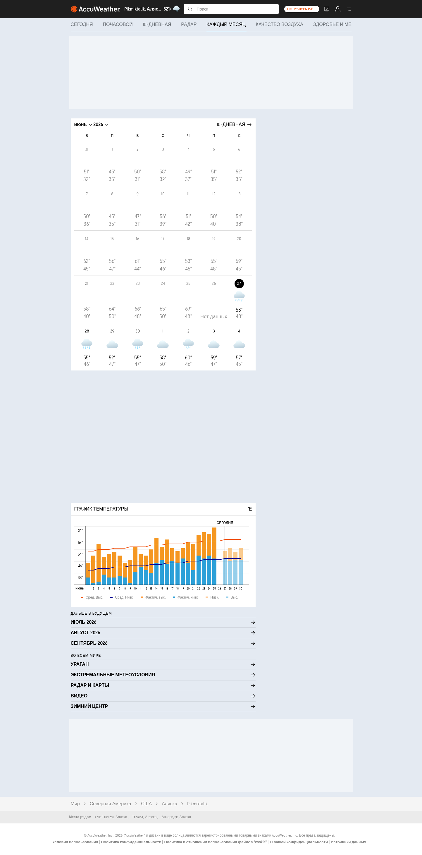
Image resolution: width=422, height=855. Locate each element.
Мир (75, 804)
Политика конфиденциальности (131, 842)
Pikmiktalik (197, 804)
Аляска (169, 804)
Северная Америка (110, 804)
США (146, 804)
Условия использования (75, 842)
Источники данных (348, 842)
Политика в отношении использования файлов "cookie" (216, 842)
